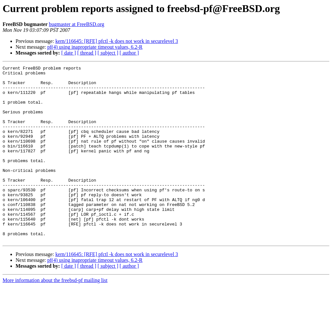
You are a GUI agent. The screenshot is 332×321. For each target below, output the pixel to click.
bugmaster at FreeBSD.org (76, 24)
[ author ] (129, 53)
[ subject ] (108, 53)
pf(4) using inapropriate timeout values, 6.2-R (95, 47)
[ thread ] (86, 53)
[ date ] (68, 53)
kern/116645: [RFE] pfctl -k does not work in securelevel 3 (116, 41)
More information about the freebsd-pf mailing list (55, 315)
